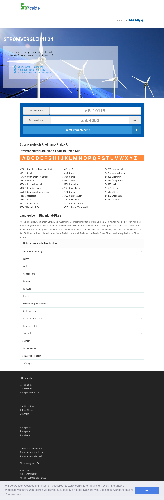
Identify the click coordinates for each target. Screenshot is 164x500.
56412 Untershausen (72, 195)
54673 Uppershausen (72, 203)
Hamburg (26, 288)
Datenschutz (31, 473)
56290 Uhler (68, 173)
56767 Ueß (67, 169)
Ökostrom (24, 413)
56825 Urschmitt (113, 176)
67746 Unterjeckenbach (31, 184)
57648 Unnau (68, 192)
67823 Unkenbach (71, 188)
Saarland (26, 333)
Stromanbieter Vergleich (31, 452)
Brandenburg (28, 273)
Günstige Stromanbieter (31, 448)
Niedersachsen (29, 311)
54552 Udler (26, 199)
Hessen (25, 296)
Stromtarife (25, 435)
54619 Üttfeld (112, 192)
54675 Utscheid (112, 188)
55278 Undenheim (71, 184)
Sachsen (26, 340)
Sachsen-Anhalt (29, 348)
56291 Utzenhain (113, 195)
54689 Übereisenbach (30, 188)
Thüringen (27, 363)
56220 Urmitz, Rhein (115, 173)
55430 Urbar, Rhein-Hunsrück (34, 176)
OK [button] (147, 490)
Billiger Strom (26, 410)
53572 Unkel (26, 173)
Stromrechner (26, 388)
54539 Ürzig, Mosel (114, 180)
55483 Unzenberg (71, 199)
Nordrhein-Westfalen (32, 318)
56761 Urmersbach (114, 169)
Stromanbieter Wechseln (31, 456)
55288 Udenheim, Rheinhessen (34, 192)
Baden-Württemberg (32, 251)
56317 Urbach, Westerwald (75, 207)
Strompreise (25, 427)
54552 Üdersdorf (28, 195)
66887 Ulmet (68, 180)
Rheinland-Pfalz (30, 325)
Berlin (25, 266)
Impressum (25, 470)
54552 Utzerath (112, 199)
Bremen (26, 281)
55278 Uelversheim (29, 203)
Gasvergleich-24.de (37, 477)
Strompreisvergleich (29, 392)
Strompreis (25, 431)
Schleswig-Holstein (31, 355)
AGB (22, 473)
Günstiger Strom (27, 406)
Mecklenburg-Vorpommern (35, 303)
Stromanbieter (26, 384)
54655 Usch (110, 184)
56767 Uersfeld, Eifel (30, 207)
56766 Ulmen (68, 176)
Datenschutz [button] (13, 494)
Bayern (25, 258)
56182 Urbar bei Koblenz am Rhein (36, 169)
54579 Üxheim (27, 180)
